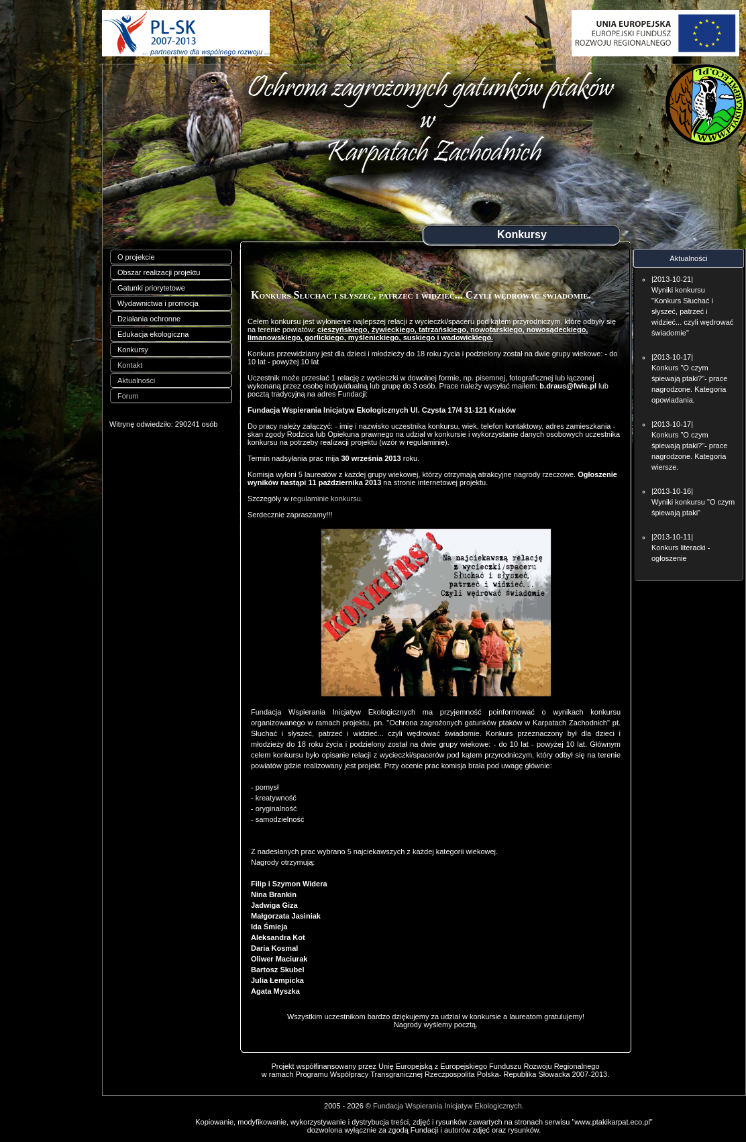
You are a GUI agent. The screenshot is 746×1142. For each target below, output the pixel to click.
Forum (128, 396)
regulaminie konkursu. (326, 499)
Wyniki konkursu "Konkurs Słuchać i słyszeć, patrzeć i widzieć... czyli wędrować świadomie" (692, 311)
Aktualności (136, 380)
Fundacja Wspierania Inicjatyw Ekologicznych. (448, 1106)
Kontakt (129, 365)
